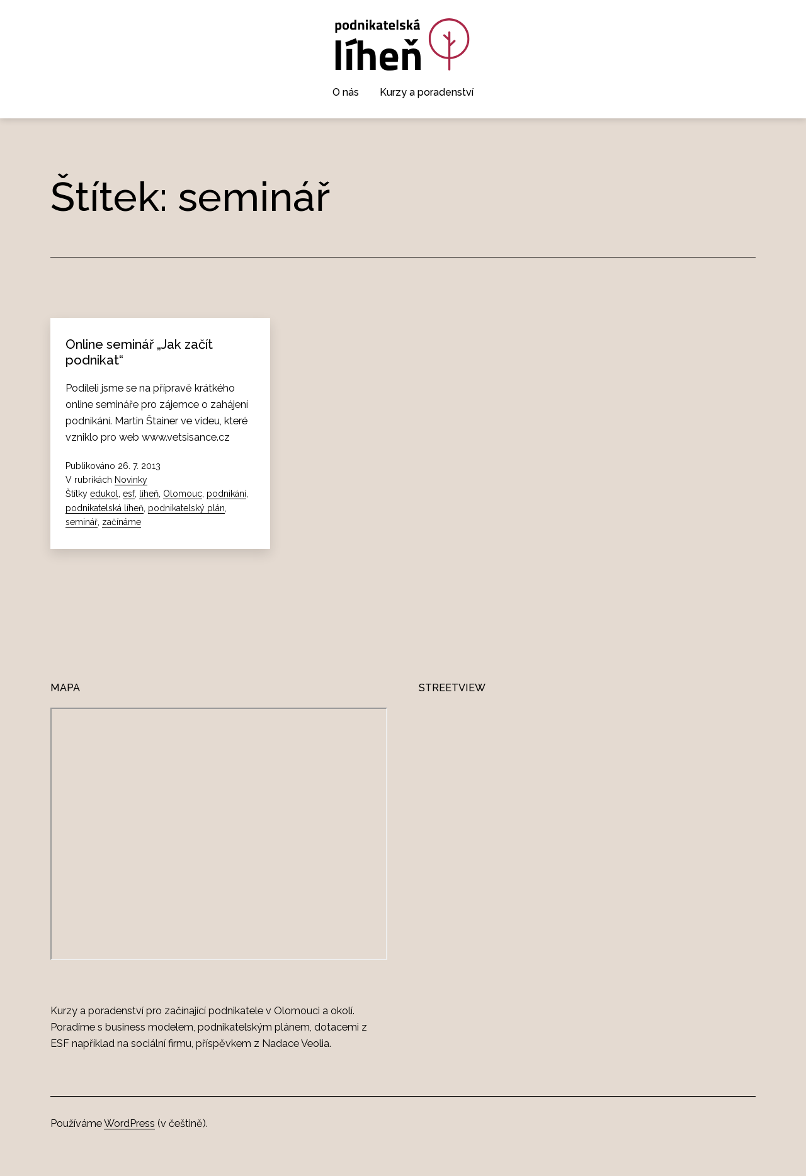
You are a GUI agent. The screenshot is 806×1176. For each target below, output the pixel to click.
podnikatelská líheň (104, 508)
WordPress (129, 1123)
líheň (149, 494)
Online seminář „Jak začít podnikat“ (139, 352)
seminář (81, 522)
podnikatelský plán (186, 508)
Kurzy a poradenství (427, 92)
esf (129, 494)
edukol (104, 494)
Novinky (131, 480)
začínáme (121, 522)
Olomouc (182, 494)
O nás (345, 92)
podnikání (226, 494)
